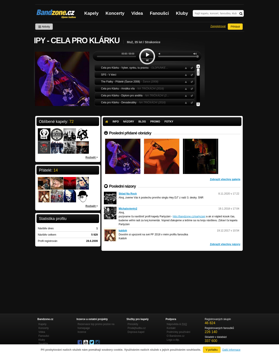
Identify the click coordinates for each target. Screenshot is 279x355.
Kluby (182, 13)
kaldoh (123, 230)
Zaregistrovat (218, 26)
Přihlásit (235, 26)
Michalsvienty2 (128, 208)
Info (116, 121)
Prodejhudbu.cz (137, 328)
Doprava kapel (136, 332)
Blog (142, 121)
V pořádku (212, 349)
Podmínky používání (178, 332)
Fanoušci (159, 13)
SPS (191, 74)
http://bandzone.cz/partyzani (189, 216)
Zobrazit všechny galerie (225, 179)
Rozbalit (91, 157)
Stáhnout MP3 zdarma (185, 67)
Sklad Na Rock (128, 193)
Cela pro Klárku (191, 67)
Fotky (168, 121)
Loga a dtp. (173, 339)
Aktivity (44, 26)
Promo (155, 121)
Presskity (133, 324)
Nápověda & (177, 324)
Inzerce (82, 332)
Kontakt (171, 328)
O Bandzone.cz (175, 335)
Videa (137, 13)
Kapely (91, 13)
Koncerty (115, 13)
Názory (128, 121)
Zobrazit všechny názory (225, 244)
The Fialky (191, 81)
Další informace (231, 349)
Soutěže (43, 343)
